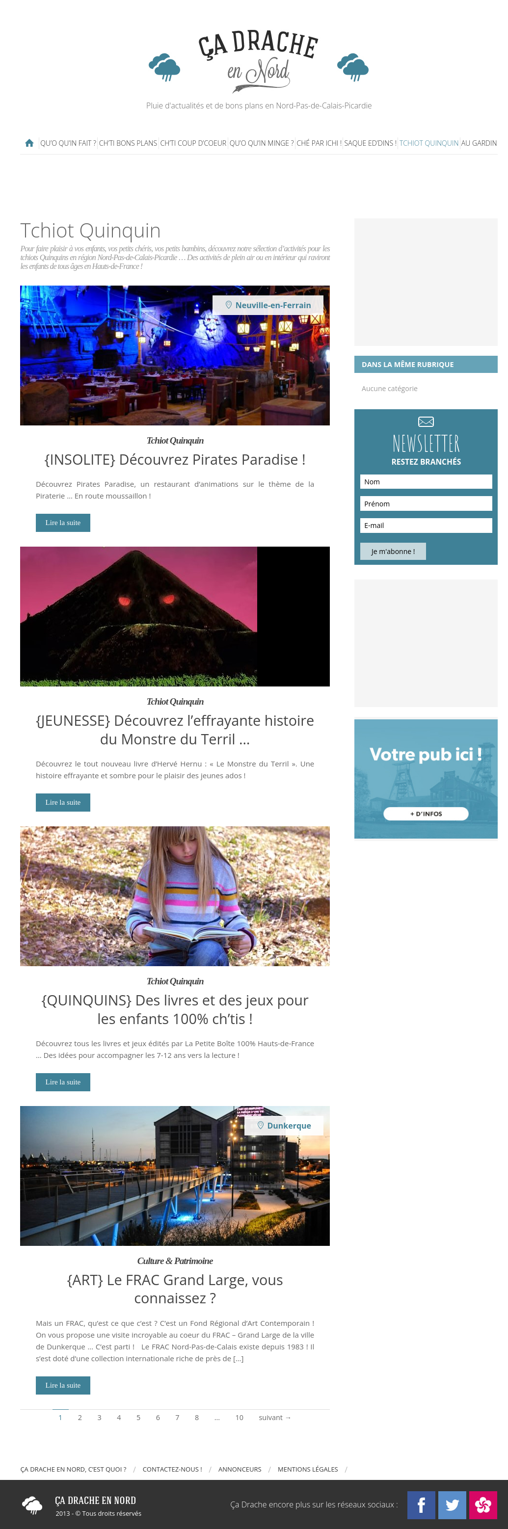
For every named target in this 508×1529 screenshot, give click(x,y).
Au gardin (479, 143)
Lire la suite (63, 523)
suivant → (275, 1417)
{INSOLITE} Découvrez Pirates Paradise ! (175, 459)
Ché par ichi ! (319, 143)
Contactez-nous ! (172, 1469)
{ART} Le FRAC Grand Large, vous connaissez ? (175, 1288)
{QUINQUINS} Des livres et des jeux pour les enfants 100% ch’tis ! (174, 1009)
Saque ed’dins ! (371, 143)
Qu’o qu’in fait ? (68, 143)
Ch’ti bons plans (128, 143)
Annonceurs (240, 1469)
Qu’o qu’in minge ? (262, 143)
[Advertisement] (259, 186)
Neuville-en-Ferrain (273, 305)
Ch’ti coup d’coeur (193, 143)
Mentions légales (308, 1469)
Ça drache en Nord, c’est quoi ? (73, 1469)
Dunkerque (289, 1125)
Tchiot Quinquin (429, 143)
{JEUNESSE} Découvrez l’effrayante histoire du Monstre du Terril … (175, 729)
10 (239, 1417)
